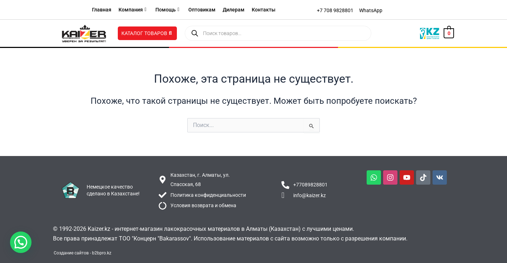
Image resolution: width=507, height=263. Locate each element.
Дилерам (234, 10)
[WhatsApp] (370, 10)
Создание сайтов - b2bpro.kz (82, 252)
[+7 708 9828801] (335, 10)
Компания (132, 10)
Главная (101, 10)
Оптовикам (202, 10)
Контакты (263, 10)
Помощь (167, 10)
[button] (21, 242)
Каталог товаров (146, 33)
